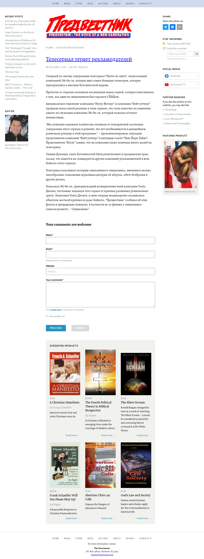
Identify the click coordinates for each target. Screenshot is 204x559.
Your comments (54, 280)
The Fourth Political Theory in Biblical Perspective (98, 406)
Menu (67, 3)
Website (50, 266)
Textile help (55, 309)
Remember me (57, 316)
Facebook (176, 76)
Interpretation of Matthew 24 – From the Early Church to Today (21, 42)
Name (49, 235)
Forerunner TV (178, 84)
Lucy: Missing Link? (174, 118)
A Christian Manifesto (64, 402)
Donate (144, 538)
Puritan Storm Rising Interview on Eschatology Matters (20, 58)
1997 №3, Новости (78, 67)
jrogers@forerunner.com (102, 554)
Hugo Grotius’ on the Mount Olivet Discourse (19, 34)
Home (55, 3)
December (54, 67)
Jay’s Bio (103, 3)
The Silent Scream (133, 402)
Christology (171, 109)
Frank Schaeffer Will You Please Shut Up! (63, 497)
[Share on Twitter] (165, 27)
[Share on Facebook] (172, 27)
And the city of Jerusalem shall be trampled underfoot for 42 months (20, 24)
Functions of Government (178, 114)
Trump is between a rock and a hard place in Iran (20, 65)
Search (130, 3)
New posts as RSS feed (178, 43)
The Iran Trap (12, 72)
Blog (90, 3)
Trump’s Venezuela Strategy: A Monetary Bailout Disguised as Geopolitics (20, 96)
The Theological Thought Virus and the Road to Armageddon (21, 50)
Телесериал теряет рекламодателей (89, 59)
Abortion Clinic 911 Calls (97, 497)
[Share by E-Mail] (179, 27)
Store (79, 3)
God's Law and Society (135, 495)
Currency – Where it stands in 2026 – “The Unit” (19, 86)
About (117, 3)
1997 (64, 67)
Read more (71, 435)
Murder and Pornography (177, 123)
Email (49, 249)
